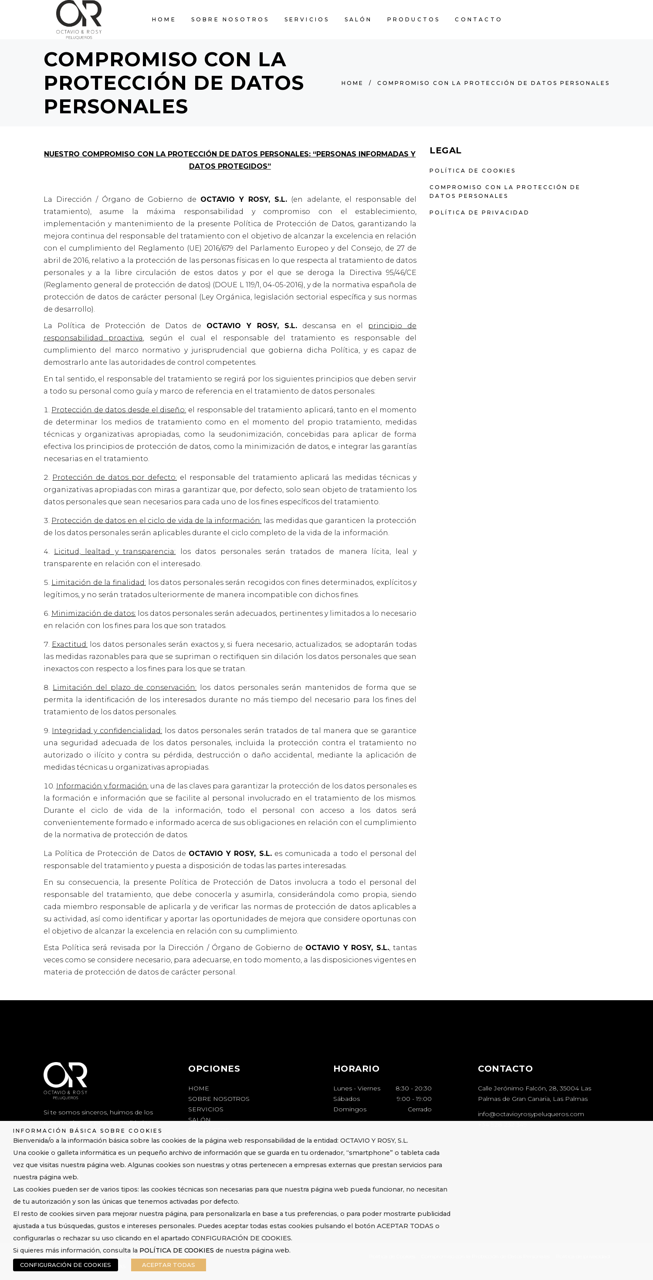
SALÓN (199, 1120)
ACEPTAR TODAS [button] (168, 1264)
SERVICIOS (205, 1109)
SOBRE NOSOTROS (219, 1099)
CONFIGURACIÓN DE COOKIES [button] (65, 1264)
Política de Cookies (473, 170)
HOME (198, 1088)
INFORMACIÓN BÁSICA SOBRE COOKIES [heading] (87, 1130)
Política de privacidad (480, 212)
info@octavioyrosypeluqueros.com (531, 1114)
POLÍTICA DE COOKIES (176, 1250)
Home (353, 83)
